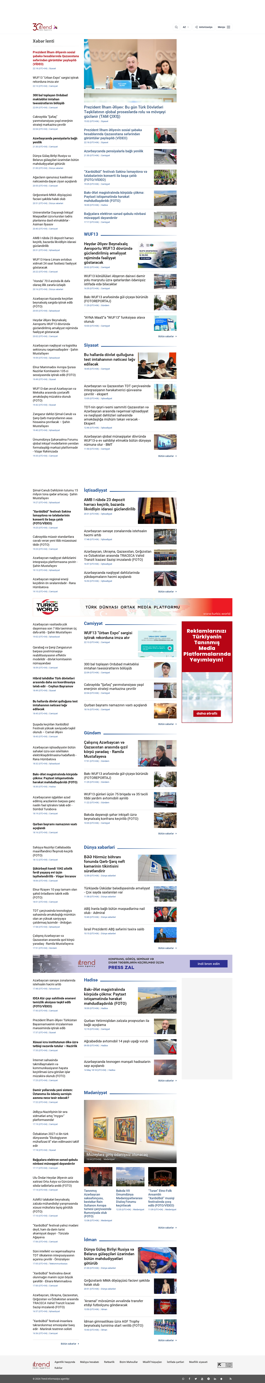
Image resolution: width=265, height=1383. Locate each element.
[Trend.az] (45, 27)
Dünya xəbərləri (99, 847)
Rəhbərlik (109, 1362)
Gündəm (92, 732)
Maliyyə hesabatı (89, 1362)
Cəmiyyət (93, 623)
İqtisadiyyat (95, 490)
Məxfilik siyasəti (198, 1362)
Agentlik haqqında (65, 1362)
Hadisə (91, 979)
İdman (90, 1239)
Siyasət (91, 345)
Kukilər (58, 1367)
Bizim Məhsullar (129, 1362)
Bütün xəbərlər (166, 336)
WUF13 (91, 234)
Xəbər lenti (43, 41)
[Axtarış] (176, 27)
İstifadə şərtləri (175, 1362)
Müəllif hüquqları (152, 1362)
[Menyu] (224, 27)
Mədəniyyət (95, 1092)
